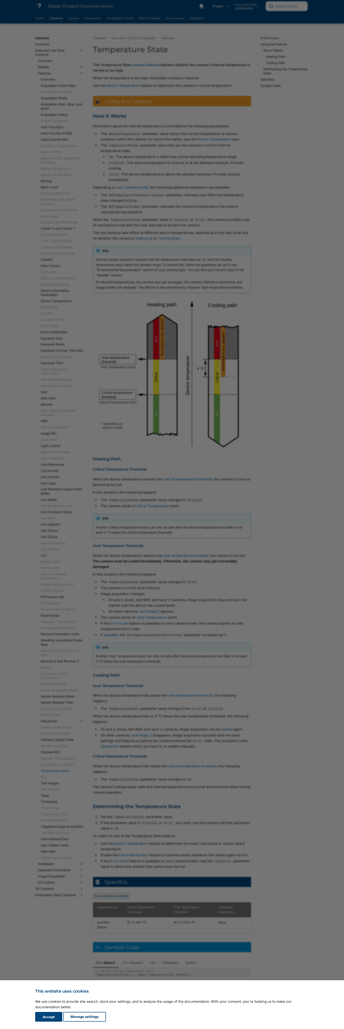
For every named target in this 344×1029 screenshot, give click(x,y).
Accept (49, 1017)
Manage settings (84, 1017)
